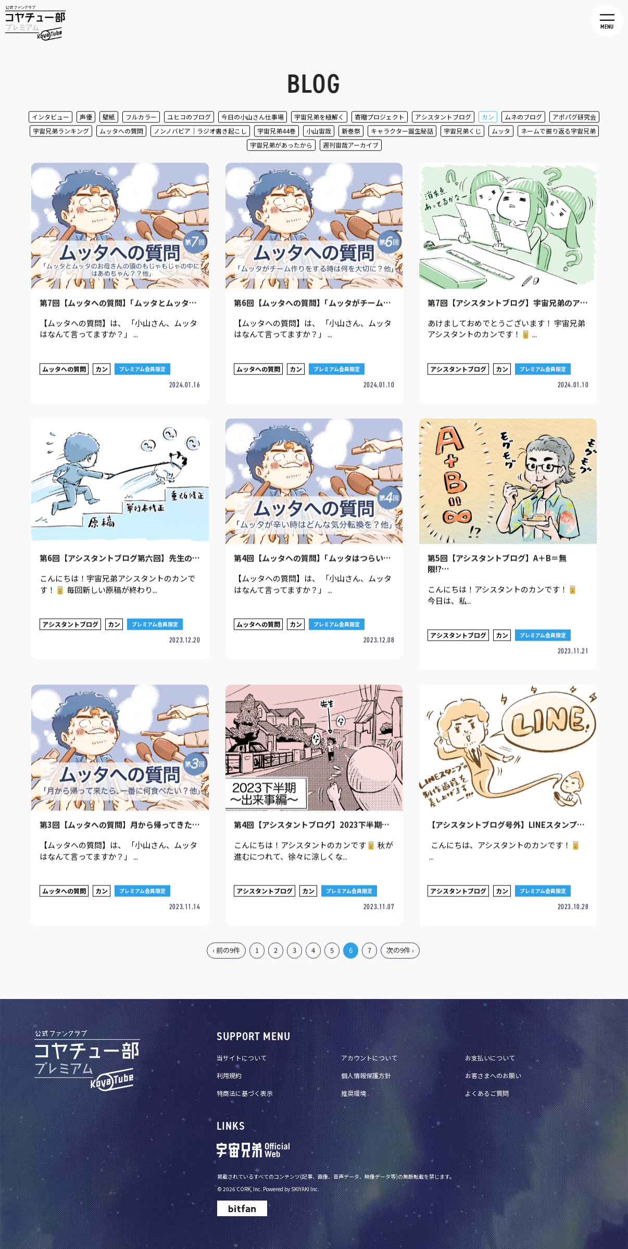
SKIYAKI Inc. (305, 1178)
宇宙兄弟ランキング (61, 132)
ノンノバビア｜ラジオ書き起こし (200, 132)
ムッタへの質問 (121, 132)
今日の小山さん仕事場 (252, 118)
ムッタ (501, 132)
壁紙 (109, 118)
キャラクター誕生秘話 (402, 132)
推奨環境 (353, 1082)
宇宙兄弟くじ (462, 132)
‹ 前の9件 (226, 941)
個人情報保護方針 (366, 1064)
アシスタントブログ (443, 118)
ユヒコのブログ (189, 118)
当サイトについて (242, 1047)
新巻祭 (351, 132)
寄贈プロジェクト (380, 118)
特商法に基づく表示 (245, 1082)
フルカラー (141, 118)
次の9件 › (400, 941)
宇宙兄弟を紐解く (319, 118)
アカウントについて (369, 1047)
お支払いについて (490, 1047)
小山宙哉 (318, 132)
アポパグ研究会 (574, 118)
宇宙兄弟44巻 (276, 132)
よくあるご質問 (487, 1082)
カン (488, 118)
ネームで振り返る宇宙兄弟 (558, 132)
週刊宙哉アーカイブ (351, 146)
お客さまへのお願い (493, 1064)
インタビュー (50, 118)
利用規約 (229, 1064)
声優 (86, 118)
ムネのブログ (523, 118)
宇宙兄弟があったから (281, 146)
